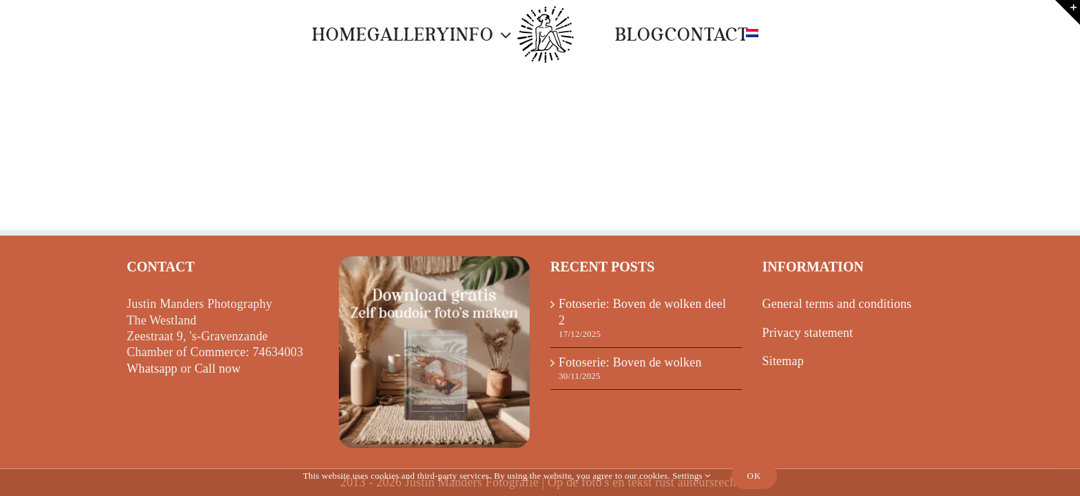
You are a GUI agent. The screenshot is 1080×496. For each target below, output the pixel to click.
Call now (217, 368)
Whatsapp (152, 368)
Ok (754, 476)
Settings (691, 476)
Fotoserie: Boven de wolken (630, 362)
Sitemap (783, 361)
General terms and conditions (837, 304)
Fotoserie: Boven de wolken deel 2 (642, 312)
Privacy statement (807, 333)
